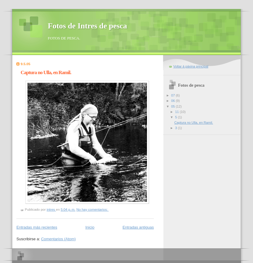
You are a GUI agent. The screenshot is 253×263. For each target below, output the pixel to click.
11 (177, 112)
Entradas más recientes (36, 227)
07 (173, 95)
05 (173, 106)
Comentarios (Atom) (58, 239)
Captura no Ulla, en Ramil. (46, 72)
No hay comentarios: (92, 209)
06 (173, 101)
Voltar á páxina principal (190, 66)
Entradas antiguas (138, 227)
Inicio (89, 227)
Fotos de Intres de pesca (87, 26)
